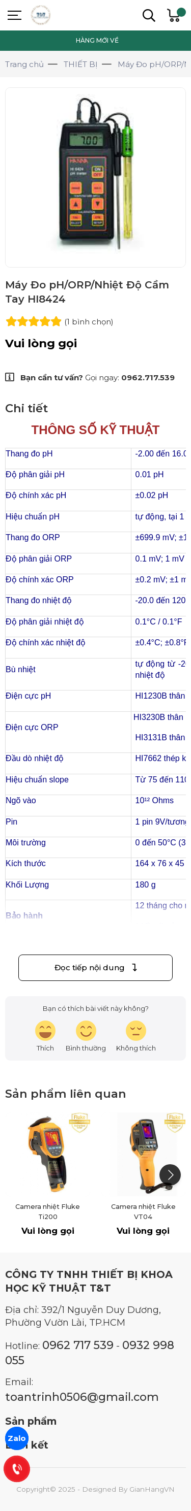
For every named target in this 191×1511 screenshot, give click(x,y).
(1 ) (89, 321)
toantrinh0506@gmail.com (82, 1396)
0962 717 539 (78, 1345)
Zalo (17, 1438)
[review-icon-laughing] (45, 1037)
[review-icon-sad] (136, 1037)
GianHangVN (152, 1489)
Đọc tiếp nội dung (95, 967)
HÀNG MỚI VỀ (97, 40)
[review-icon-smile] (86, 1037)
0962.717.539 (148, 377)
